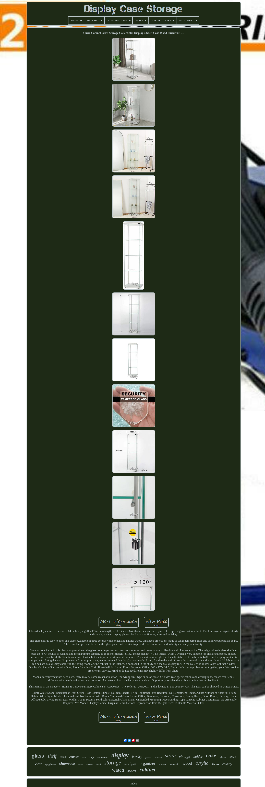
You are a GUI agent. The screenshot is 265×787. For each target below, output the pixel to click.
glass (38, 756)
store (170, 755)
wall (98, 764)
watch (118, 770)
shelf (51, 756)
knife (92, 757)
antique (130, 763)
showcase (67, 763)
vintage (184, 756)
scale (80, 764)
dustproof (158, 758)
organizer (147, 763)
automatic (174, 764)
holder (198, 757)
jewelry (137, 757)
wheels (223, 757)
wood (187, 763)
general (148, 758)
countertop (103, 757)
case (211, 755)
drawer (131, 771)
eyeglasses (50, 764)
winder (162, 764)
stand (63, 757)
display (120, 755)
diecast (215, 764)
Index (133, 783)
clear (38, 764)
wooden (89, 764)
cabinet (147, 770)
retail (84, 758)
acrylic (202, 763)
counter (74, 757)
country (227, 764)
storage (112, 763)
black (233, 757)
